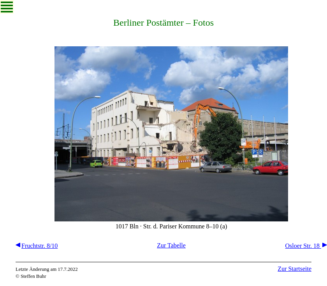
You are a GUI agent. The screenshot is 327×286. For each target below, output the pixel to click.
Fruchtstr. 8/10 (37, 245)
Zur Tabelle (171, 245)
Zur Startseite (294, 268)
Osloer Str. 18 (306, 245)
